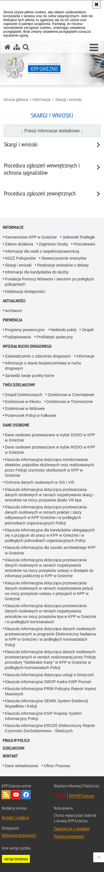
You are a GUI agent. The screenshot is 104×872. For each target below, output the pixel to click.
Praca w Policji (16, 740)
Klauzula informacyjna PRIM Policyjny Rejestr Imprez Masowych (51, 691)
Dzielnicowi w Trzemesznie (70, 401)
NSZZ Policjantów (20, 258)
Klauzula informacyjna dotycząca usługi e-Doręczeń (49, 675)
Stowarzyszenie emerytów (64, 258)
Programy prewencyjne (25, 330)
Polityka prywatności (69, 836)
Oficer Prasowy (57, 766)
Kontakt (10, 756)
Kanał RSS (6, 794)
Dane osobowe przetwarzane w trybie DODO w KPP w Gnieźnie (50, 437)
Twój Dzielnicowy (19, 385)
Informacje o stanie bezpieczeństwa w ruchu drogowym (43, 366)
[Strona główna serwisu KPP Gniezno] (7, 47)
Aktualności (14, 301)
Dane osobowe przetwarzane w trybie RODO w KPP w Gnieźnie (50, 450)
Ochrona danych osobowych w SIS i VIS (40, 482)
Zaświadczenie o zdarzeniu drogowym (38, 356)
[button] (94, 48)
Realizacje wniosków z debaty (63, 265)
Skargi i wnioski (68, 99)
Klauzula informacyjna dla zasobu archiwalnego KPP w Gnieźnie (50, 550)
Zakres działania (19, 244)
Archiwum (13, 310)
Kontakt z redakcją (15, 817)
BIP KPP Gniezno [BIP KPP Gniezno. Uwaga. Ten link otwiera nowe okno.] (81, 796)
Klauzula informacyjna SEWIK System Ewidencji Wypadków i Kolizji (46, 703)
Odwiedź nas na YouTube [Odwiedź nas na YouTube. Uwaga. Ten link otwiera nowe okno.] (16, 794)
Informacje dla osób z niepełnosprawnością (42, 251)
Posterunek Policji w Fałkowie (30, 415)
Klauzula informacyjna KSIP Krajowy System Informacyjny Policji (43, 716)
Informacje (41, 99)
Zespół (87, 330)
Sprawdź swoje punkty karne (29, 375)
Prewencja (12, 320)
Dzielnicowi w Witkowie (25, 408)
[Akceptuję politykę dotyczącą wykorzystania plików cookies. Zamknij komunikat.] (96, 4)
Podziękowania (18, 337)
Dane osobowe (16, 425)
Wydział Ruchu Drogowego (27, 346)
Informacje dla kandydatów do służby (37, 272)
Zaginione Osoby (53, 244)
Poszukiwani (84, 244)
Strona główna (15, 99)
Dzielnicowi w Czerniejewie (71, 394)
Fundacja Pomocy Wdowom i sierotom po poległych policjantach (49, 282)
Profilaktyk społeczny (55, 337)
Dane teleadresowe (22, 766)
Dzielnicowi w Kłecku (23, 401)
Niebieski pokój (63, 330)
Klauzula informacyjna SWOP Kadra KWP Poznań (48, 682)
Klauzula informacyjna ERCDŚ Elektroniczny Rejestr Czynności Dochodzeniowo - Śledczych (50, 728)
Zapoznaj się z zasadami (71, 828)
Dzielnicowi (13, 748)
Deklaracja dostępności (25, 291)
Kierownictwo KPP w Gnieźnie (31, 237)
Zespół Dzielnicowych (23, 394)
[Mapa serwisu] (16, 47)
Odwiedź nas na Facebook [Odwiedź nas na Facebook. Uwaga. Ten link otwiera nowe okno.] (26, 794)
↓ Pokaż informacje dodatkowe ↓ (52, 130)
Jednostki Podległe (78, 237)
